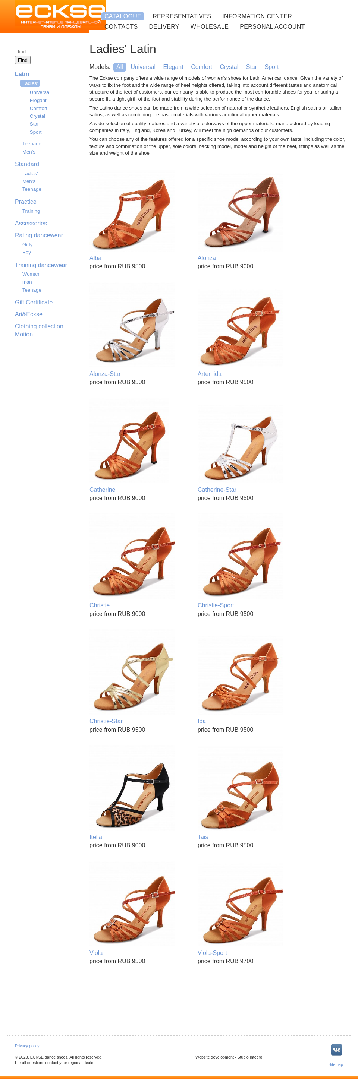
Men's (28, 152)
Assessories (31, 223)
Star (34, 124)
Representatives (182, 16)
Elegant (38, 100)
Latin (22, 74)
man (27, 282)
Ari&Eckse (29, 314)
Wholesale (210, 26)
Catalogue (122, 16)
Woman (30, 274)
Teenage (31, 143)
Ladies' (30, 173)
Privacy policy (27, 1046)
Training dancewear (41, 265)
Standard (27, 164)
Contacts (121, 26)
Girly (27, 244)
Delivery (164, 26)
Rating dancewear (39, 235)
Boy (26, 252)
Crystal (37, 116)
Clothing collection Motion (39, 330)
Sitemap (336, 1064)
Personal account (272, 26)
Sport (36, 132)
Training (31, 211)
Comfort (38, 108)
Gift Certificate (34, 302)
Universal (40, 92)
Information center (257, 16)
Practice (26, 202)
